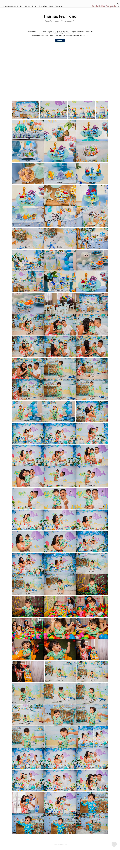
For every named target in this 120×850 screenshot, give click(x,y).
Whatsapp (60, 40)
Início (21, 6)
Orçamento (58, 6)
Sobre (51, 6)
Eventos (34, 6)
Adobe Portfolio (63, 844)
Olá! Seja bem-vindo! (11, 6)
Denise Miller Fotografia (104, 6)
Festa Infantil (43, 6)
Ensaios (27, 6)
